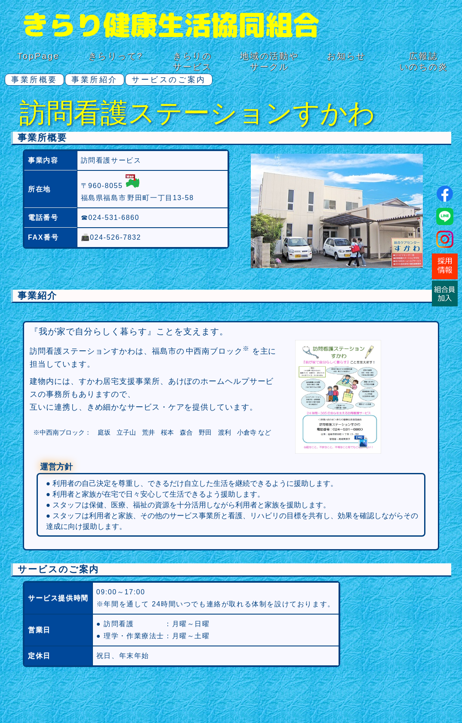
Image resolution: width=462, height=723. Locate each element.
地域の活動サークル (269, 61)
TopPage (38, 56)
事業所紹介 (94, 79)
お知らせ (346, 56)
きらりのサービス (192, 61)
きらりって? (115, 56)
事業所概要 (34, 79)
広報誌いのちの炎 (423, 61)
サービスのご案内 (169, 79)
